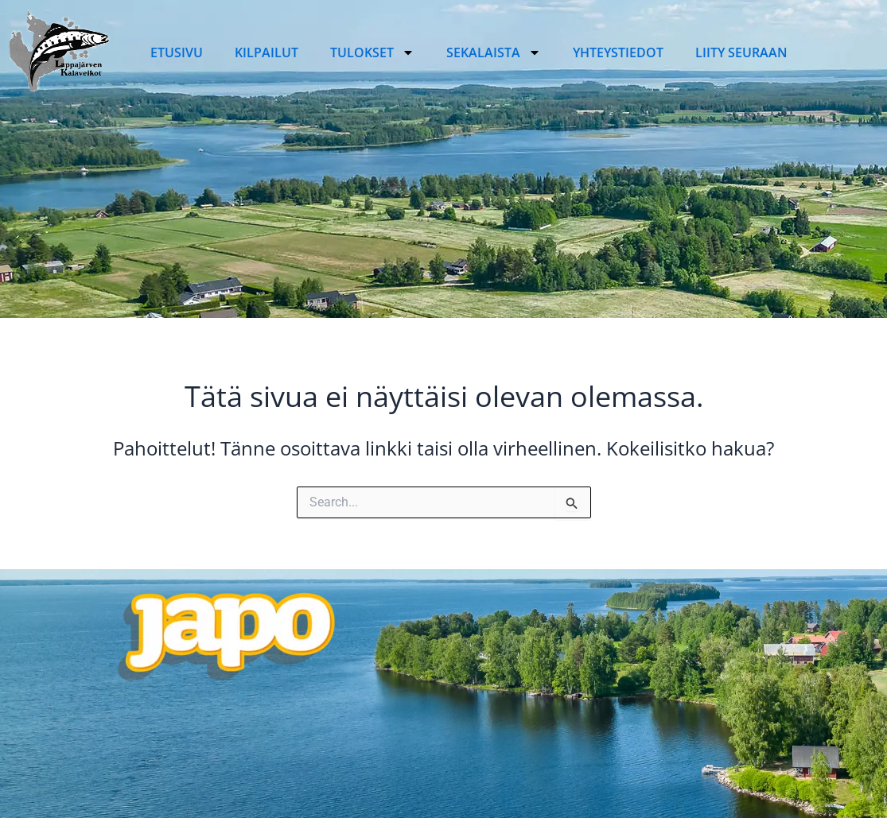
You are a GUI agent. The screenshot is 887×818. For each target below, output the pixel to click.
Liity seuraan (741, 52)
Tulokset (372, 52)
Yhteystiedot (618, 52)
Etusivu (176, 52)
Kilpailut (266, 52)
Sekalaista (493, 52)
